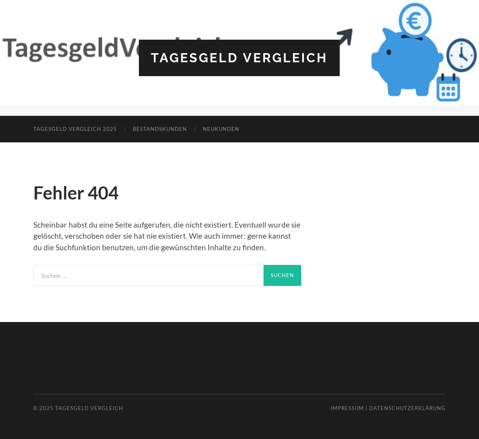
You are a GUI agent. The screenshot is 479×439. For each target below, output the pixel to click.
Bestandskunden (160, 129)
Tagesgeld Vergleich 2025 (75, 129)
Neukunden (221, 129)
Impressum (347, 408)
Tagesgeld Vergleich (239, 57)
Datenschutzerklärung (407, 408)
